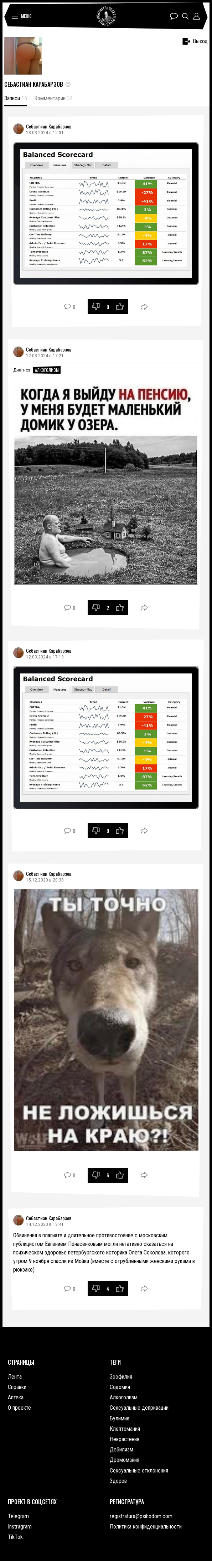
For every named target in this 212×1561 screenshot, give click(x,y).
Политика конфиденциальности (146, 1526)
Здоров (118, 1480)
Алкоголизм (47, 370)
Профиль (196, 16)
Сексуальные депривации (139, 1407)
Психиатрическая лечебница (106, 16)
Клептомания (125, 1428)
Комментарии (53, 98)
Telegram (18, 1516)
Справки (17, 1387)
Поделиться (144, 306)
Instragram (20, 1526)
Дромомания (124, 1459)
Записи (15, 98)
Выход (195, 41)
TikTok (15, 1537)
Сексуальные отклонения (139, 1470)
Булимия (119, 1418)
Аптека (16, 1397)
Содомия (120, 1387)
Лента (15, 1376)
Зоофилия (121, 1376)
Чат (174, 16)
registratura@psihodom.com (141, 1516)
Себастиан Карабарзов (48, 126)
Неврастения (124, 1439)
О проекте (19, 1407)
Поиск (185, 16)
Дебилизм (121, 1449)
